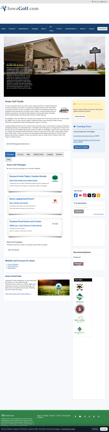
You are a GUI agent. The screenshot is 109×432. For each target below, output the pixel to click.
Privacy (52, 415)
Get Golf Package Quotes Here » (18, 144)
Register (104, 1)
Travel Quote (102, 29)
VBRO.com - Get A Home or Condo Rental (26, 225)
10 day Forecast (13, 266)
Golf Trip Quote (13, 250)
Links (8, 159)
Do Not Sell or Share (68, 429)
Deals (43, 29)
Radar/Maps (12, 268)
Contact (45, 415)
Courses (12, 29)
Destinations (23, 29)
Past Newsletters (99, 214)
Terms (59, 415)
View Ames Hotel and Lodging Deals (23, 180)
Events (83, 29)
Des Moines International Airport (84, 136)
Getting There (38, 154)
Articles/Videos (71, 29)
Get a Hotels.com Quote (19, 203)
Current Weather (13, 264)
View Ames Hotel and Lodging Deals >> (18, 294)
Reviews (59, 154)
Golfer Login (97, 1)
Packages (10, 154)
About (39, 415)
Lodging (50, 154)
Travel (59, 29)
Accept (103, 429)
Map (28, 154)
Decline (95, 429)
